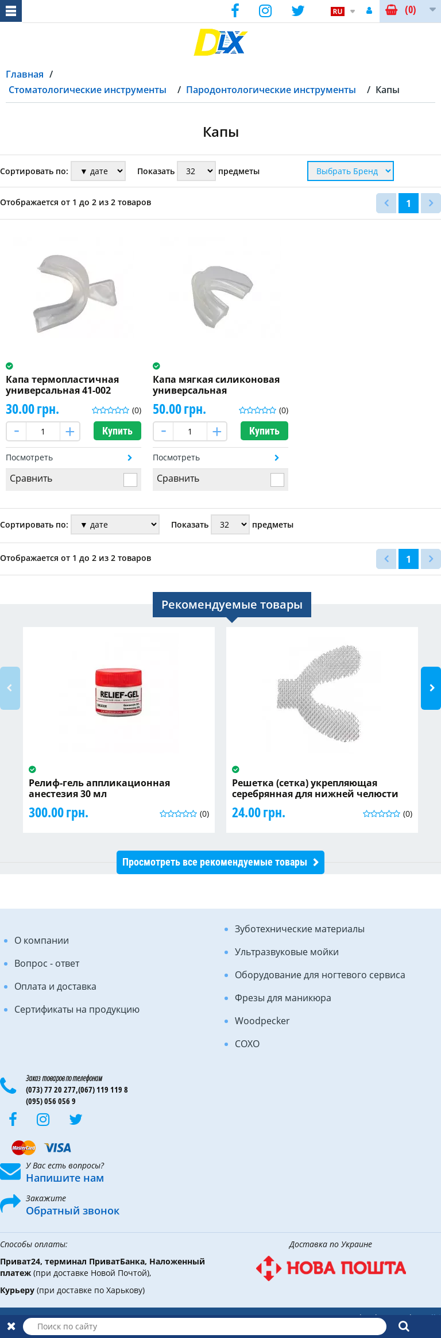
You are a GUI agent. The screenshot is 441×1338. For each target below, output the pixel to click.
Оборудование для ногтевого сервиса (320, 974)
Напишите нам (65, 1177)
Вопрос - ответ (46, 963)
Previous (10, 688)
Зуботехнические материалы (300, 928)
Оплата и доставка (55, 986)
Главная (25, 74)
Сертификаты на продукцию (77, 1009)
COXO (247, 1043)
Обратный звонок (72, 1210)
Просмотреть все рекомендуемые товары (214, 862)
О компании (41, 940)
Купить (117, 431)
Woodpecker (262, 1020)
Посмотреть (29, 457)
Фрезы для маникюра (283, 997)
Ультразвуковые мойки (287, 951)
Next (431, 688)
